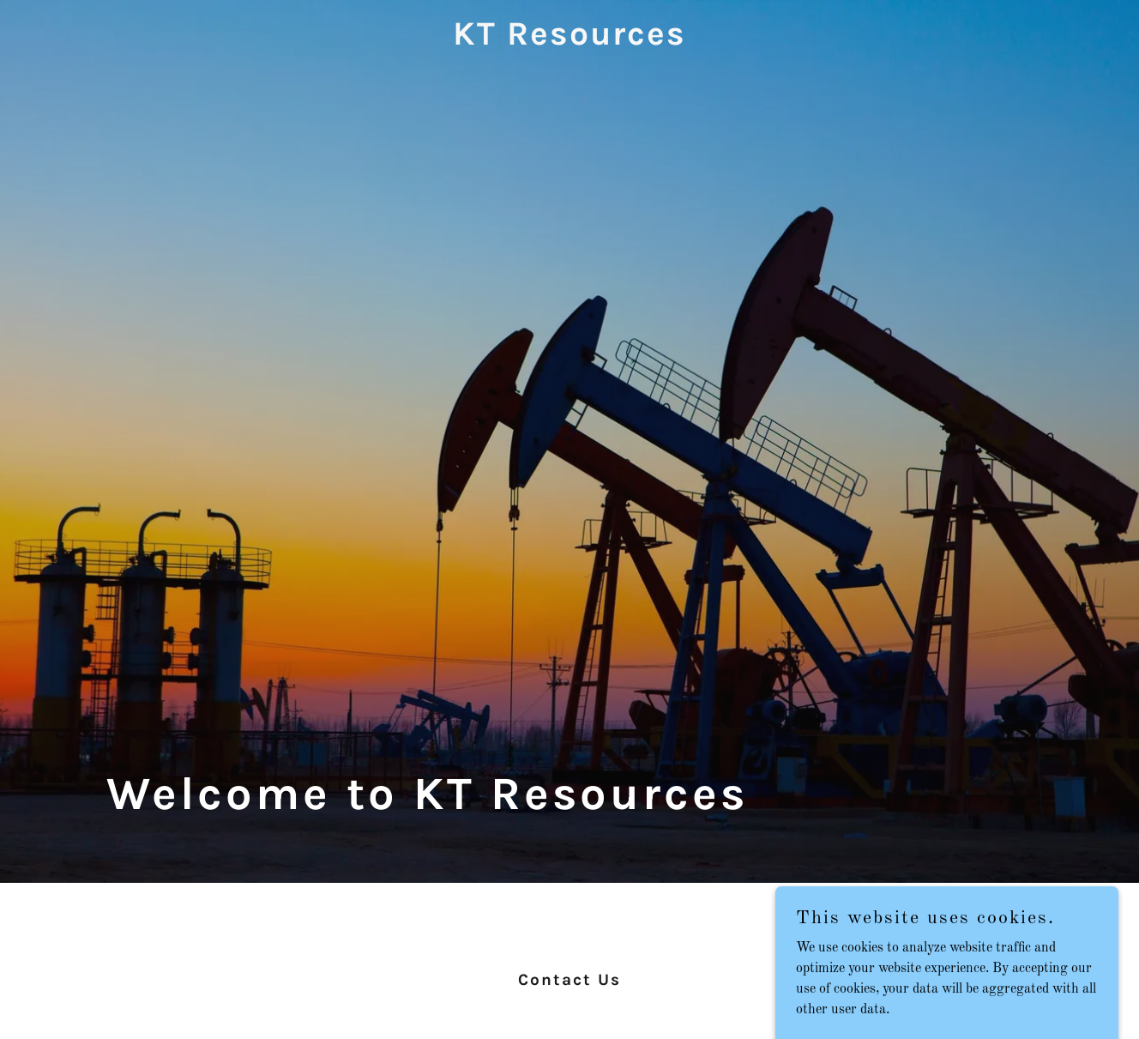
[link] (570, 41)
